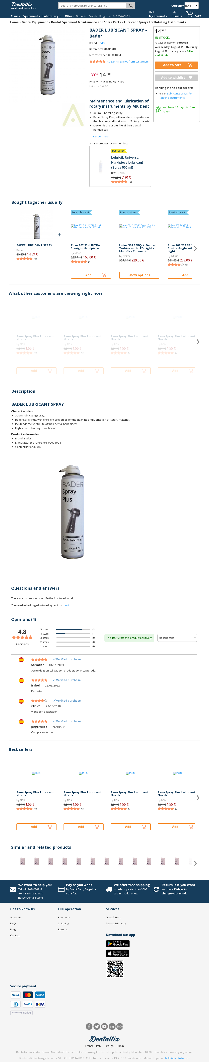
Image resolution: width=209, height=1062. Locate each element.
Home (14, 22)
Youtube (104, 1026)
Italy (98, 1046)
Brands (93, 16)
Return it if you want (178, 885)
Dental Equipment (35, 22)
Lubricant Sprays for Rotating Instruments (155, 22)
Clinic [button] (16, 16)
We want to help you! (35, 885)
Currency (177, 5)
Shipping (63, 923)
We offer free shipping (132, 885)
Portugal (109, 1046)
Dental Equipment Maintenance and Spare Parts (86, 22)
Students (81, 16)
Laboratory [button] (51, 16)
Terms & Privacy (116, 923)
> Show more (100, 136)
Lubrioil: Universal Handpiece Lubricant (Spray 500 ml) (127, 162)
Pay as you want (79, 885)
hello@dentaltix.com (177, 1058)
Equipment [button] (31, 16)
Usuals (177, 16)
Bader (101, 43)
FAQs (13, 923)
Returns (63, 929)
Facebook (89, 1026)
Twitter (96, 1026)
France (89, 1046)
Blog (102, 16)
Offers (69, 16)
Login (67, 605)
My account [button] (158, 16)
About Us (15, 917)
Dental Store (113, 917)
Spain (120, 1046)
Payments (64, 917)
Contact (15, 935)
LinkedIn (112, 1026)
